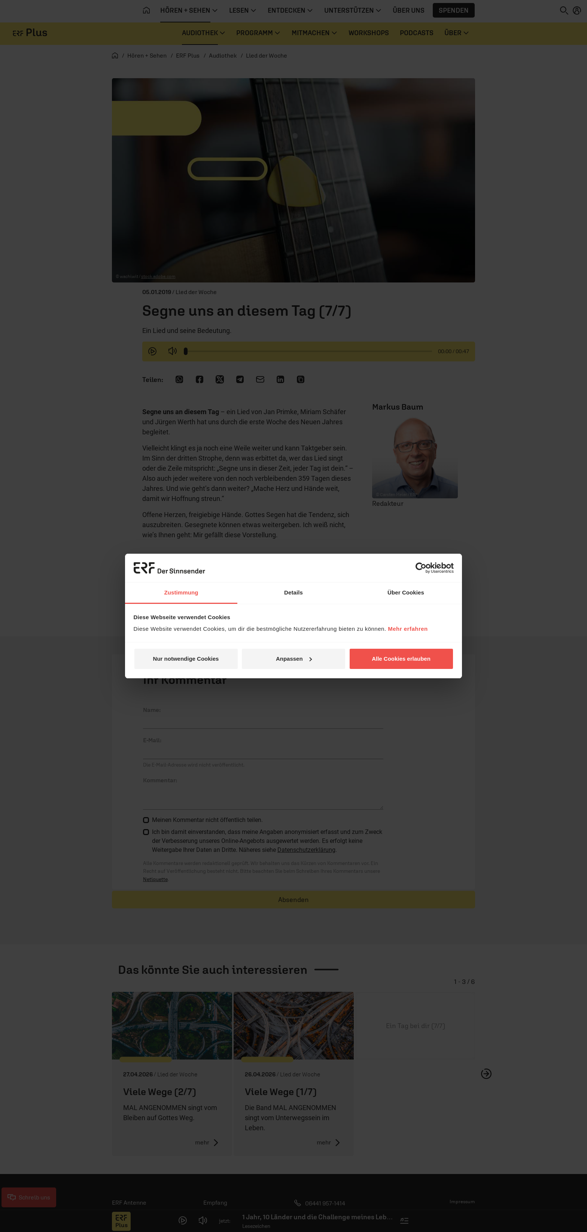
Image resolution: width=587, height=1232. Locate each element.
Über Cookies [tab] (405, 592)
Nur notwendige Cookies (186, 658)
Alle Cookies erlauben (401, 658)
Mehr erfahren (408, 629)
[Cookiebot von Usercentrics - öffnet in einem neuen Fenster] (421, 568)
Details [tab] (293, 592)
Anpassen (294, 658)
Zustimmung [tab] (181, 592)
